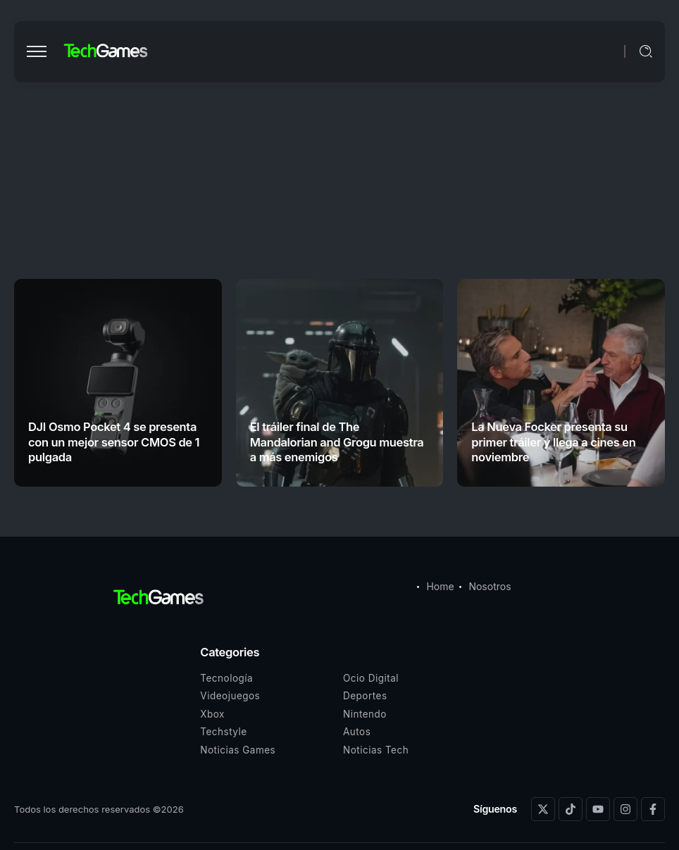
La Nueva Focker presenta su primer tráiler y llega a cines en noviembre (553, 442)
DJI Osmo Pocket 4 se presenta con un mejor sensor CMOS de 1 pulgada (113, 442)
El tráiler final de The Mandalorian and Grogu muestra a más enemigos (337, 442)
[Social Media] (543, 809)
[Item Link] (118, 383)
